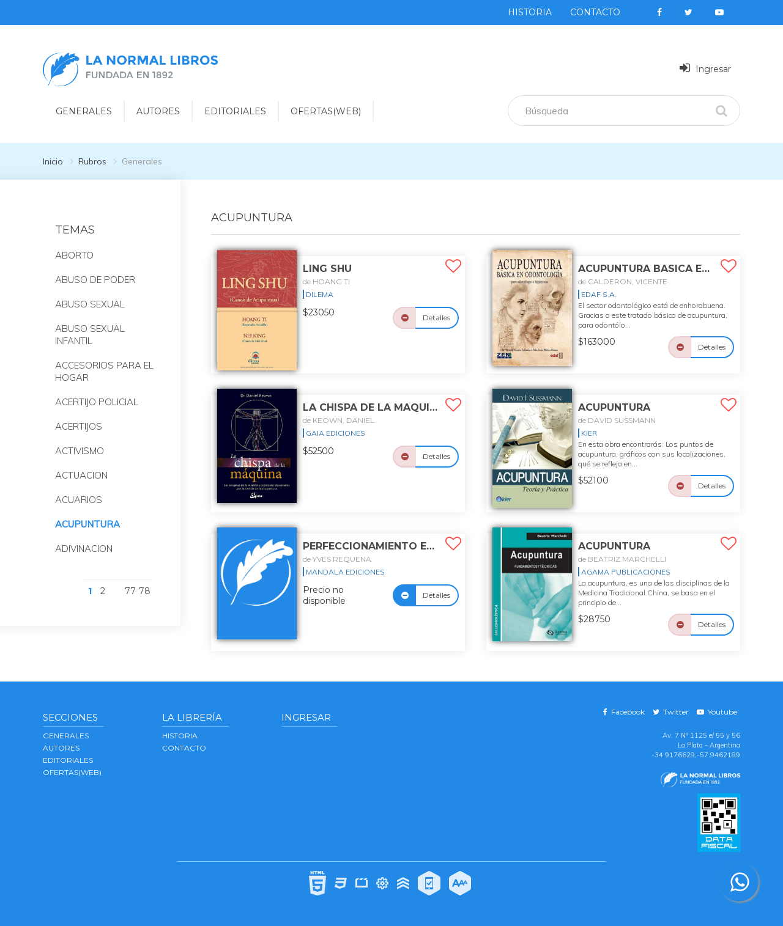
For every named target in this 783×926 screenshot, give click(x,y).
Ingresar (705, 68)
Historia (530, 12)
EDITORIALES (68, 760)
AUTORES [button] (158, 111)
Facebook (624, 711)
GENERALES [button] (84, 111)
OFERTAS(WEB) (326, 111)
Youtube (717, 711)
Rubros (92, 161)
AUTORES (61, 747)
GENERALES (66, 735)
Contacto (595, 12)
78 (144, 591)
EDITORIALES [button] (235, 111)
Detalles (436, 317)
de (326, 281)
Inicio (53, 161)
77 (130, 591)
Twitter (671, 711)
